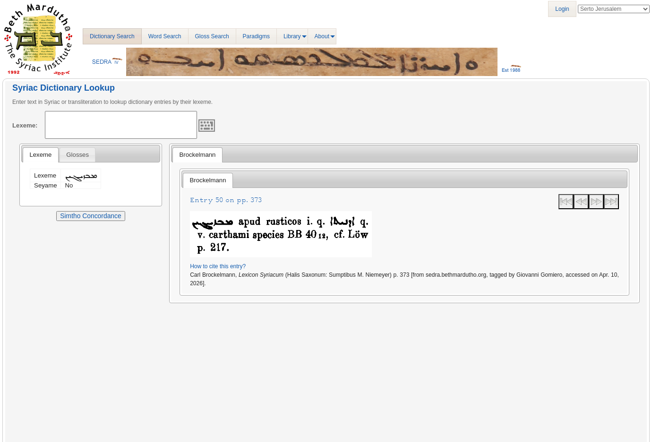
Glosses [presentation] (77, 154)
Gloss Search (212, 36)
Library (292, 36)
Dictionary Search (112, 36)
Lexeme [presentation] (40, 154)
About (322, 36)
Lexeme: (25, 125)
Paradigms (256, 36)
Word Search (164, 36)
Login (562, 9)
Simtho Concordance (90, 216)
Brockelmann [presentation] (197, 154)
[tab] (40, 154)
